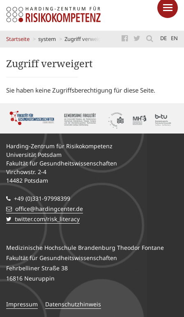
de (163, 38)
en (174, 38)
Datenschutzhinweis (73, 304)
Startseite (18, 39)
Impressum (22, 304)
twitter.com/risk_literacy (43, 219)
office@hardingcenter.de (44, 209)
